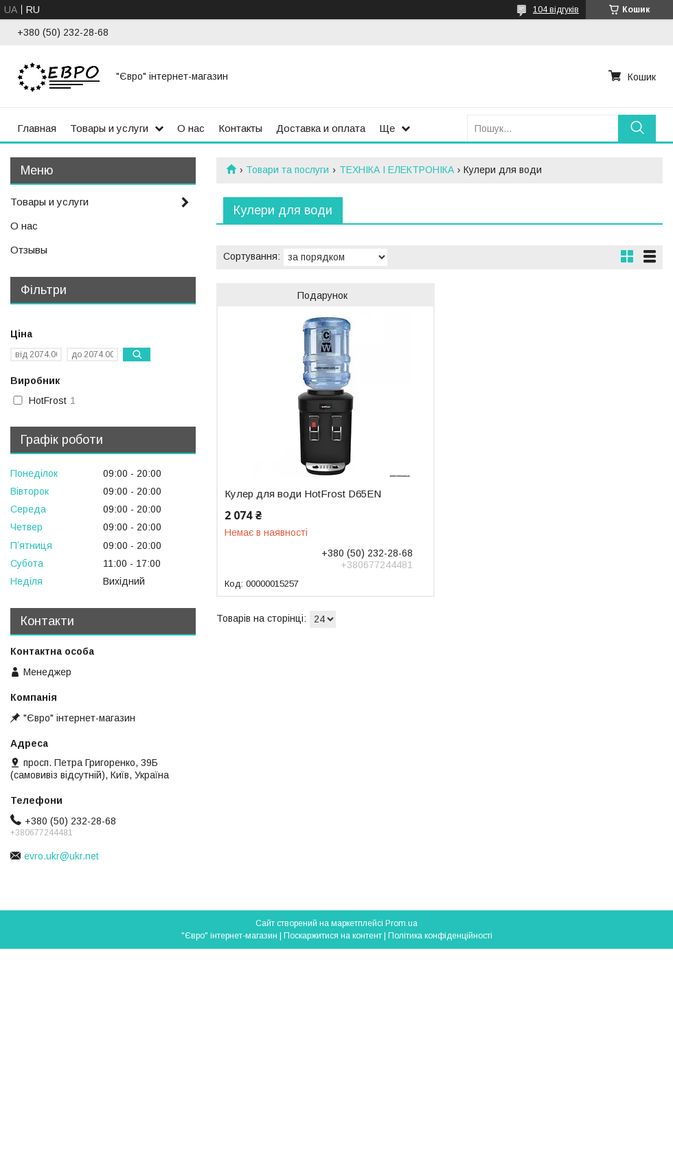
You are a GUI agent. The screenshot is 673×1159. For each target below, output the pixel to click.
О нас (191, 128)
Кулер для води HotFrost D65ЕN (303, 493)
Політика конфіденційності (440, 936)
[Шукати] (637, 128)
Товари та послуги (287, 169)
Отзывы (28, 250)
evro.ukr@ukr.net (61, 856)
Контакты (240, 128)
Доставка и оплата (320, 128)
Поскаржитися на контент (333, 936)
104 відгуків (556, 9)
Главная (36, 128)
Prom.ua (401, 923)
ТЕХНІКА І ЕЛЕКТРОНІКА (396, 169)
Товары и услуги (109, 128)
